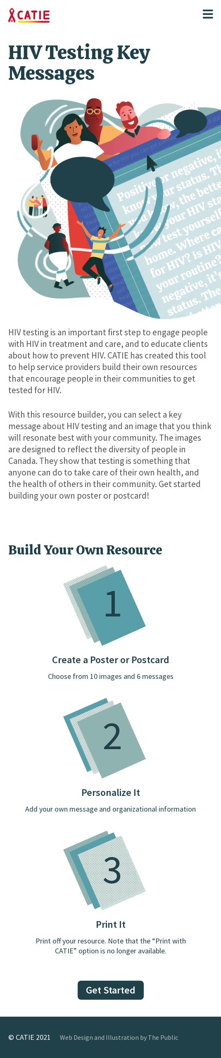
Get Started (110, 990)
